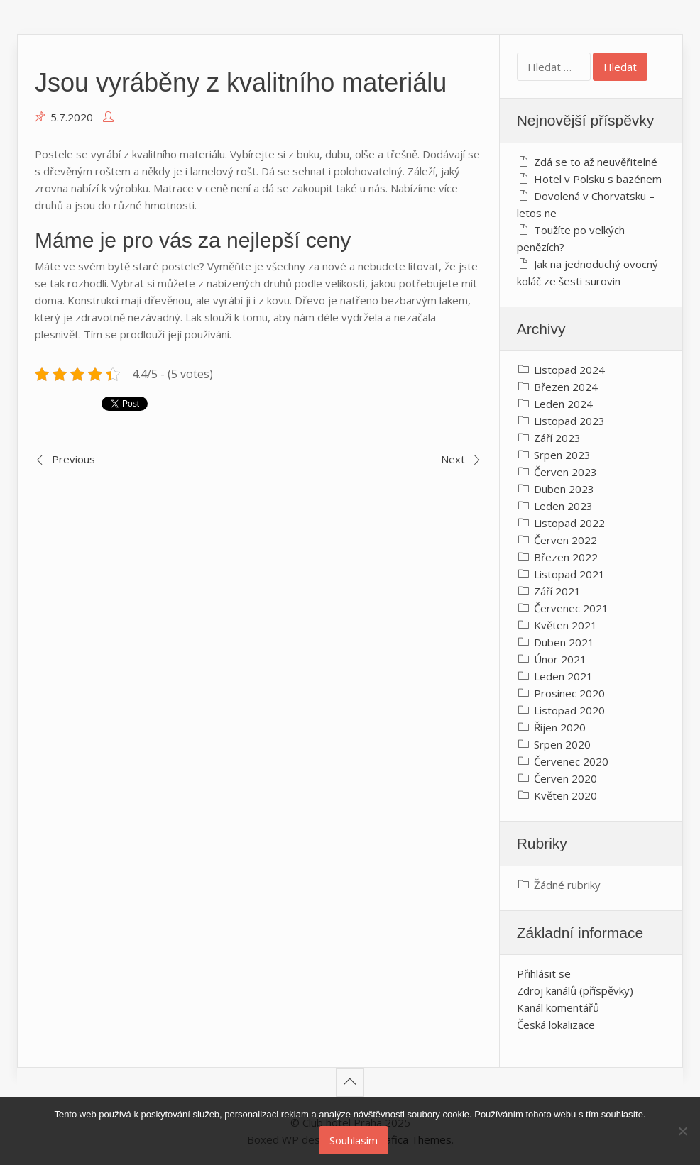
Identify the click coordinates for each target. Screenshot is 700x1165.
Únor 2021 (560, 659)
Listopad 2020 (569, 710)
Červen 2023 (565, 472)
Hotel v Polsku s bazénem (598, 179)
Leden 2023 (563, 506)
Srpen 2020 (562, 744)
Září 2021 (557, 591)
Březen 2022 (566, 557)
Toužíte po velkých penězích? (571, 238)
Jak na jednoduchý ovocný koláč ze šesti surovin (587, 272)
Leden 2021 (563, 676)
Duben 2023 (564, 489)
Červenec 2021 (571, 608)
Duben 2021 (564, 642)
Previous (73, 459)
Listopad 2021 (569, 574)
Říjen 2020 (560, 727)
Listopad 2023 (569, 421)
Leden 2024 (563, 404)
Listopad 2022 (569, 523)
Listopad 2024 (569, 370)
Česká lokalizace (556, 1024)
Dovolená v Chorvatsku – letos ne (586, 204)
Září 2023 (557, 438)
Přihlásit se (544, 973)
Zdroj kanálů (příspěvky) (575, 990)
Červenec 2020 (571, 761)
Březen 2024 (566, 387)
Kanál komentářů (558, 1007)
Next (453, 459)
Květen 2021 (565, 625)
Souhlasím (353, 1140)
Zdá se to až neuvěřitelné (595, 162)
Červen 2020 (565, 778)
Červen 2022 (565, 540)
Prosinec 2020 (569, 693)
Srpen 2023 (562, 455)
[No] (682, 1131)
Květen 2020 (565, 795)
